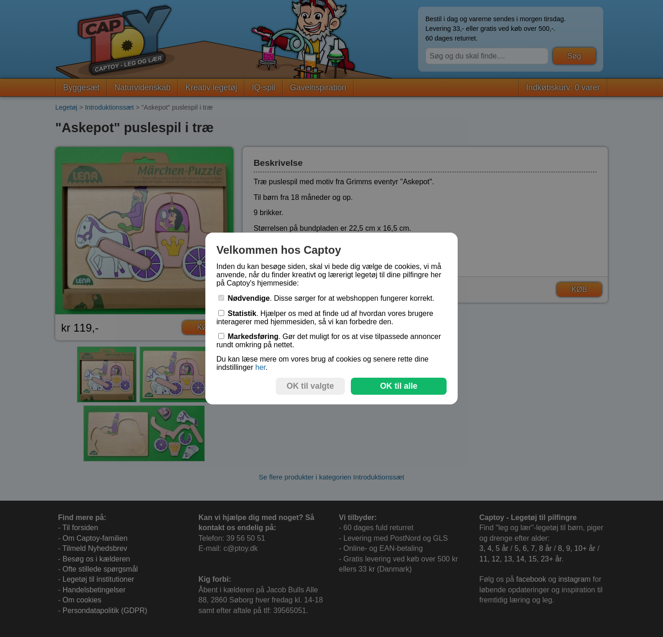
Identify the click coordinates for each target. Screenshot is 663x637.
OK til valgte (310, 386)
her (260, 367)
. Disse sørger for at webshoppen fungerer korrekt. (326, 298)
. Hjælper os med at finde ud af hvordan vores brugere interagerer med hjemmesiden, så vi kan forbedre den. (324, 318)
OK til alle (398, 386)
